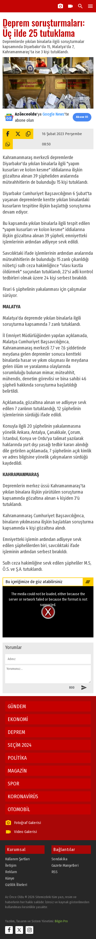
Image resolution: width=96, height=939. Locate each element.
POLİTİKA (17, 758)
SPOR (13, 783)
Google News (53, 114)
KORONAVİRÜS (23, 796)
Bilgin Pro (61, 921)
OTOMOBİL (19, 809)
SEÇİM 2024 (19, 745)
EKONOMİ (18, 719)
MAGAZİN (17, 771)
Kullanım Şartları (17, 859)
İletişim (10, 865)
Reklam (11, 872)
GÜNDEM (17, 706)
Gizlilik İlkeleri (16, 884)
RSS (54, 872)
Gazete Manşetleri (65, 865)
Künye (9, 878)
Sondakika (59, 859)
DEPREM (16, 732)
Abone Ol (82, 117)
